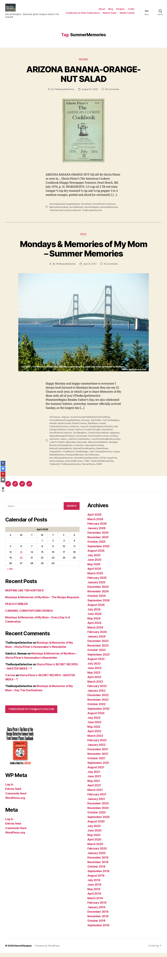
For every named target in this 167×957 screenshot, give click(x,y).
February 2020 (97, 852)
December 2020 (98, 807)
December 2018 (97, 915)
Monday (53, 449)
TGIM (86, 465)
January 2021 (96, 802)
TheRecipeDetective (64, 93)
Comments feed (15, 797)
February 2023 (97, 690)
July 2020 (94, 830)
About (102, 9)
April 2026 (94, 518)
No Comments (112, 93)
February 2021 (96, 798)
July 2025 (93, 559)
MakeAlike (71, 446)
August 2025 (96, 554)
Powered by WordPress (47, 949)
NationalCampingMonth (60, 452)
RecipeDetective (103, 455)
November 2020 (98, 812)
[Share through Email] (3, 479)
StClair (103, 461)
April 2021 (94, 789)
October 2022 (96, 708)
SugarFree (112, 461)
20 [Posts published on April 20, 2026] (21, 561)
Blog (110, 9)
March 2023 (95, 685)
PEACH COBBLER (16, 607)
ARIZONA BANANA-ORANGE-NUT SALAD (83, 78)
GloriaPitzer (86, 208)
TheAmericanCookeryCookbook (65, 214)
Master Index (128, 13)
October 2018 (96, 924)
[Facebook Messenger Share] (3, 468)
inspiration (54, 443)
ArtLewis (85, 424)
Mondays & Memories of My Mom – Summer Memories (83, 252)
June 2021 (94, 780)
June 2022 (94, 726)
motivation (79, 449)
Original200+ (55, 455)
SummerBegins (92, 211)
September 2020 (98, 821)
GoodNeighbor (80, 436)
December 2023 (98, 645)
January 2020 (96, 857)
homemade (81, 439)
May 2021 (93, 784)
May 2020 (93, 839)
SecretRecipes (76, 211)
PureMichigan (81, 455)
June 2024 (94, 617)
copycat (84, 430)
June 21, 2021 (90, 267)
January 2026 (96, 532)
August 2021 (95, 771)
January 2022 (96, 748)
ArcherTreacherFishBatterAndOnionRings (90, 421)
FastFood (79, 433)
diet (116, 430)
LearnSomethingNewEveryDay (105, 443)
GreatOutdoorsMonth (98, 436)
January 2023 (96, 694)
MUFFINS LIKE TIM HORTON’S (24, 594)
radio (91, 455)
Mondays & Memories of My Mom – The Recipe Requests (42, 601)
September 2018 (98, 929)
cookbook (74, 430)
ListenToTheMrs (57, 446)
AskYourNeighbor (111, 424)
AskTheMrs (96, 424)
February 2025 (97, 581)
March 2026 (95, 523)
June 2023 (94, 672)
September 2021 (98, 766)
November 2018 (97, 920)
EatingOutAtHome (58, 433)
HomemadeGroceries (98, 439)
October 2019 (96, 870)
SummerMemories (109, 211)
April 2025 (94, 572)
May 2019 (93, 893)
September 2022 (98, 712)
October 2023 (96, 654)
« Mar (10, 572)
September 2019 (98, 875)
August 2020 (96, 825)
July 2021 (93, 775)
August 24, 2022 (90, 93)
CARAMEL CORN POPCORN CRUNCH (29, 614)
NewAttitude (102, 452)
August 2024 (96, 608)
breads (102, 427)
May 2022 (93, 730)
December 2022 (98, 699)
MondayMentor (65, 449)
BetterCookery (79, 427)
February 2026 (97, 527)
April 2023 (94, 681)
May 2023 (93, 676)
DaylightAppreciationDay (101, 430)
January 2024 (96, 640)
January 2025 (96, 586)
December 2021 (97, 753)
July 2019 (93, 884)
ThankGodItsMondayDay (102, 465)
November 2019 (97, 866)
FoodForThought (92, 433)
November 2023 (98, 649)
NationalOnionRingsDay (84, 452)
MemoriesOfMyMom (98, 446)
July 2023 (93, 667)
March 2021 (95, 793)
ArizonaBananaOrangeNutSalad (64, 208)
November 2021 (97, 757)
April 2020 (94, 843)
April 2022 (94, 735)
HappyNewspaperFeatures (62, 439)
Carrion (10, 679)
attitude (53, 427)
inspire (63, 443)
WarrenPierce (88, 468)
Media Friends (127, 16)
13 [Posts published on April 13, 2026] (21, 556)
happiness (115, 436)
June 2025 (94, 563)
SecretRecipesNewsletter (86, 461)
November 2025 (98, 541)
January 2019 (96, 911)
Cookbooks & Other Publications (101, 13)
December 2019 (97, 861)
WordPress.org (15, 801)
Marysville (82, 446)
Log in (9, 788)
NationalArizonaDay (58, 211)
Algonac (65, 421)
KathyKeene (84, 443)
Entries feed (13, 792)
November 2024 (98, 595)
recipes (116, 455)
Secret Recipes (22, 949)
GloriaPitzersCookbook (104, 208)
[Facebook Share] (3, 463)
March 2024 (95, 631)
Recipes (120, 9)
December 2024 (98, 590)
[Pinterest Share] (3, 474)
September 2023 (98, 658)
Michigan (113, 446)
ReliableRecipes (57, 458)
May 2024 (93, 622)
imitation (114, 439)
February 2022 (97, 744)
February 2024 (97, 635)
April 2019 (94, 897)
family (70, 433)
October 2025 (96, 545)
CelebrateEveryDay (58, 430)
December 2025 (98, 536)
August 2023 (96, 663)
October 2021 (96, 762)
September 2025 (98, 550)
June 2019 (94, 888)
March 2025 (95, 577)
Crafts (131, 9)
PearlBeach (68, 455)
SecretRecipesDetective (61, 461)
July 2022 (93, 721)
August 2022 (96, 717)
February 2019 (96, 906)
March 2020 (95, 848)
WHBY (99, 468)
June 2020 (94, 834)
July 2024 (94, 613)
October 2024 (96, 599)
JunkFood (72, 443)
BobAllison (93, 427)
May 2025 (93, 568)
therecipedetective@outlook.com (31, 713)
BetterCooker (64, 427)
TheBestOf (54, 468)
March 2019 (95, 902)
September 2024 (98, 604)
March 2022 (95, 739)
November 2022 (98, 703)
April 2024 (94, 626)
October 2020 (96, 816)
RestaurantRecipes (75, 458)
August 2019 (95, 879)
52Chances (54, 421)
